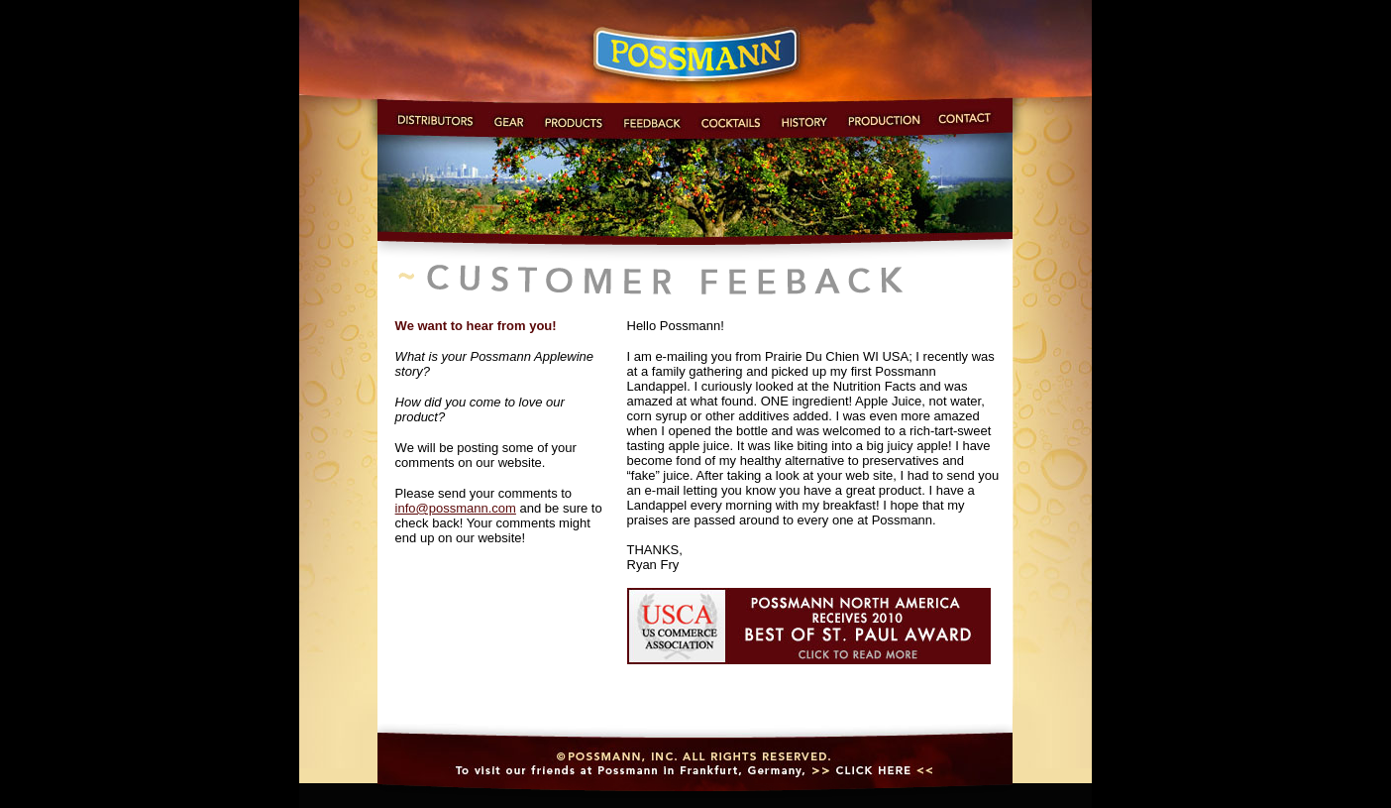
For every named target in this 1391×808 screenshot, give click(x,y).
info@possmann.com (455, 508)
